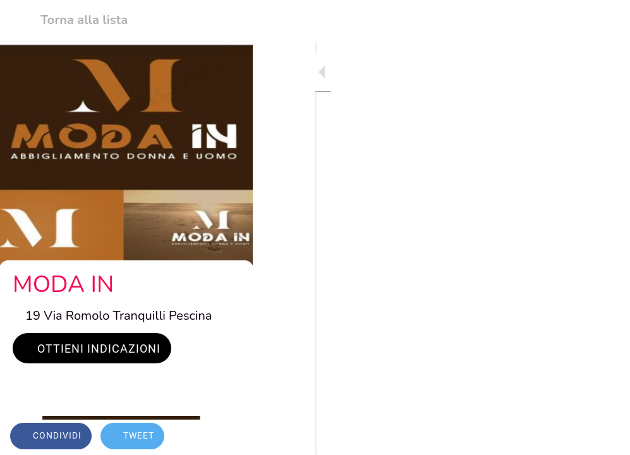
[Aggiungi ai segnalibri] (574, 437)
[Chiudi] (20, 20)
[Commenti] (605, 437)
